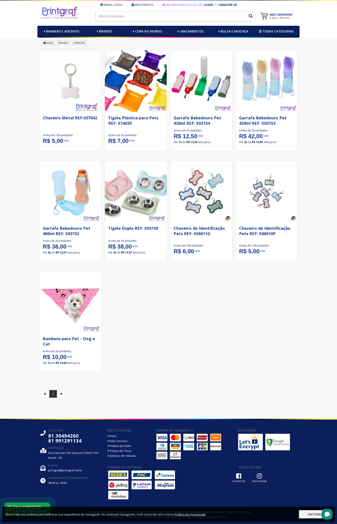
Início (48, 42)
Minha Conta (111, 5)
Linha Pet (79, 42)
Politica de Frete (119, 446)
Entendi (315, 514)
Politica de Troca (119, 451)
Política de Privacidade (190, 514)
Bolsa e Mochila (233, 31)
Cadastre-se (227, 5)
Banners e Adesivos (61, 31)
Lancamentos (190, 31)
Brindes (104, 31)
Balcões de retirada (122, 456)
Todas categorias (276, 31)
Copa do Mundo (147, 31)
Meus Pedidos (142, 5)
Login (208, 5)
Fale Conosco (117, 441)
